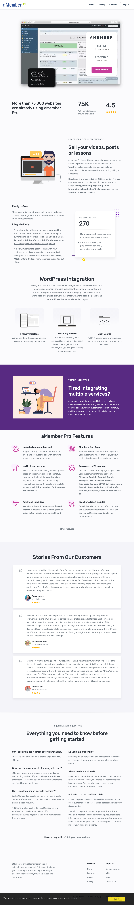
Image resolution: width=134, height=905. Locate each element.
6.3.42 (101, 45)
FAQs (108, 877)
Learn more (76, 898)
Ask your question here (78, 837)
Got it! (116, 899)
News (89, 869)
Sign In (126, 4)
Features (91, 873)
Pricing (102, 5)
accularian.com (38, 599)
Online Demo (101, 70)
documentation (30, 783)
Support (113, 5)
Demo (90, 877)
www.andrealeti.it (39, 689)
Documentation (113, 869)
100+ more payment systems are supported (34, 243)
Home (91, 5)
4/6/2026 (102, 57)
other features (67, 529)
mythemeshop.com (40, 644)
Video (108, 873)
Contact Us (111, 881)
